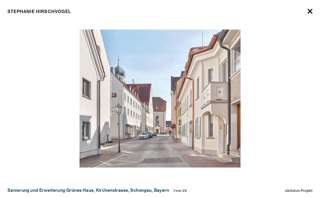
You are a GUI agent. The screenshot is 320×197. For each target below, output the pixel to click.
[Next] (308, 34)
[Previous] (12, 34)
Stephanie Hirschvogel (39, 11)
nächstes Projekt (298, 190)
